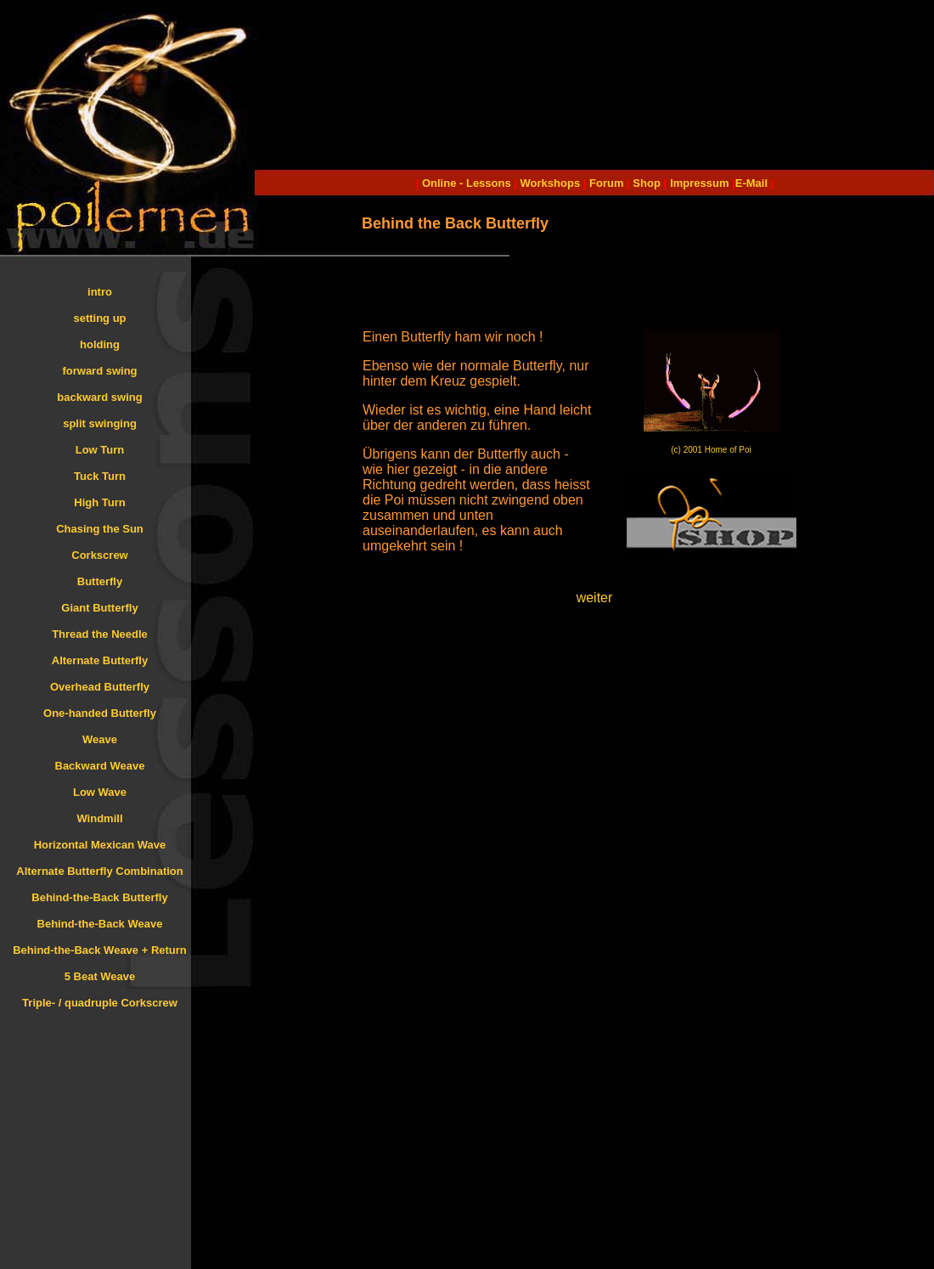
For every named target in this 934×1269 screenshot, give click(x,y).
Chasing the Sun (99, 528)
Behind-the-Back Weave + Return (100, 950)
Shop (647, 183)
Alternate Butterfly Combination (99, 871)
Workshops (550, 183)
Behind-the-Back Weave (100, 923)
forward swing (99, 370)
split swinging (100, 423)
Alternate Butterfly (100, 660)
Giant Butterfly (99, 607)
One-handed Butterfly (99, 713)
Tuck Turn (100, 476)
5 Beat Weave (100, 976)
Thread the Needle (100, 634)
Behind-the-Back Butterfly (99, 897)
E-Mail (751, 183)
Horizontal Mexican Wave (100, 844)
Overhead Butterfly (99, 686)
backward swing (99, 397)
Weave (99, 739)
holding (100, 344)
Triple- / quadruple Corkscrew (99, 1002)
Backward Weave (100, 765)
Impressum (699, 183)
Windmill (99, 818)
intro (99, 291)
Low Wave (100, 792)
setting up (99, 318)
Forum (606, 183)
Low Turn (100, 449)
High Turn (99, 502)
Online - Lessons (468, 183)
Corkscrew (99, 555)
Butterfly (99, 581)
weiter (595, 597)
